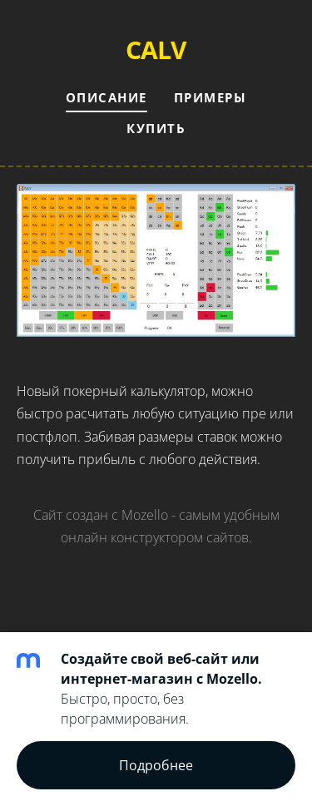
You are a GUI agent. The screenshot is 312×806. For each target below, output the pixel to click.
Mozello (144, 515)
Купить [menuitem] (156, 128)
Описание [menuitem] (106, 97)
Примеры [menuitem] (210, 97)
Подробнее (156, 765)
